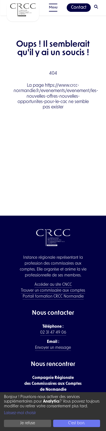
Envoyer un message (53, 348)
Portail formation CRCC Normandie (53, 296)
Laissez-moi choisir (20, 413)
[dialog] (53, 411)
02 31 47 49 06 (53, 332)
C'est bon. (76, 423)
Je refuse (27, 423)
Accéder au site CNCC (53, 285)
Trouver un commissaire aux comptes (53, 291)
